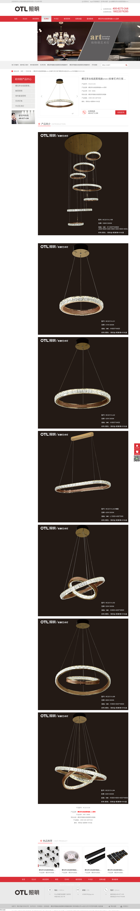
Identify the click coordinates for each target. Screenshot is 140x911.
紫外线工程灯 (24, 65)
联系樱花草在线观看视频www (24, 24)
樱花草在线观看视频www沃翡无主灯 (23, 86)
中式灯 (56, 19)
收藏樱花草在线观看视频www (118, 1)
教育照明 (67, 19)
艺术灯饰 (43, 65)
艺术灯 (46, 19)
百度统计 (124, 906)
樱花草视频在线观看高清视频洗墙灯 (62, 906)
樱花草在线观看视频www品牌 (108, 19)
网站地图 (104, 1)
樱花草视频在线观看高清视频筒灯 (80, 65)
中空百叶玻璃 (93, 906)
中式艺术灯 (19, 106)
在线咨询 (120, 112)
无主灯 (25, 19)
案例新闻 (90, 19)
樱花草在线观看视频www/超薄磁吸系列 (98, 870)
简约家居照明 (34, 65)
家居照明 (36, 19)
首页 (15, 19)
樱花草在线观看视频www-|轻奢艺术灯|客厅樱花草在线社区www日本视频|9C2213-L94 (59, 71)
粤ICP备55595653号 (23, 906)
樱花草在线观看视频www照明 (86, 812)
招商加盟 (78, 19)
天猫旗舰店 (95, 1)
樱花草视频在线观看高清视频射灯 (57, 65)
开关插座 (94, 65)
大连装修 (100, 906)
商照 (56, 879)
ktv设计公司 (85, 906)
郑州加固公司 (77, 906)
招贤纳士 (85, 1)
